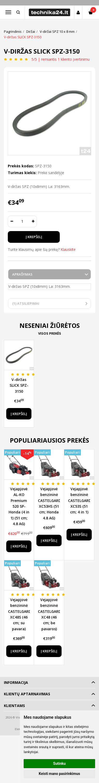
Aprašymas (22, 274)
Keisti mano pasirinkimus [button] (59, 774)
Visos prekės (49, 333)
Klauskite (68, 249)
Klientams (14, 705)
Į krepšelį (19, 413)
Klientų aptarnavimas (27, 693)
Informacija (16, 682)
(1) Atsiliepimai (25, 303)
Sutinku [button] (59, 763)
